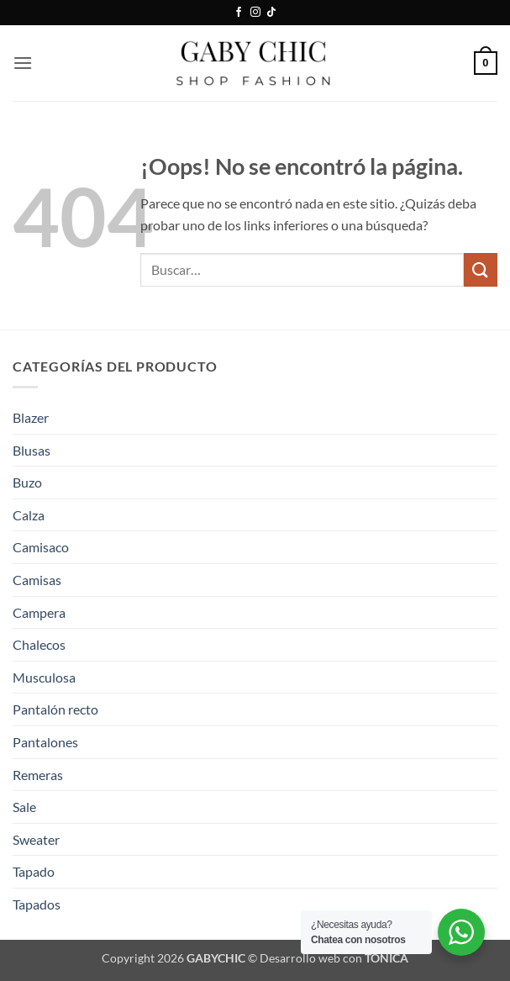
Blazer (31, 417)
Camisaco (41, 547)
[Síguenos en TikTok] (271, 12)
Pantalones (45, 742)
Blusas (31, 450)
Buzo (27, 482)
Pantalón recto (55, 709)
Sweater (36, 839)
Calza (29, 515)
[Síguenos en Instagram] (255, 12)
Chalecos (39, 644)
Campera (39, 612)
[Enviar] (480, 269)
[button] (23, 62)
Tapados (36, 904)
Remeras (38, 775)
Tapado (34, 871)
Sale (24, 807)
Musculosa (44, 677)
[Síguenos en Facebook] (239, 12)
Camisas (37, 580)
